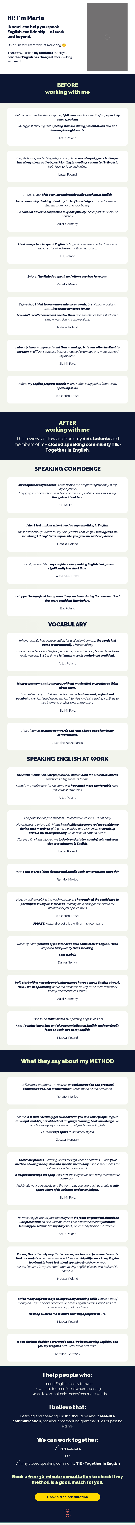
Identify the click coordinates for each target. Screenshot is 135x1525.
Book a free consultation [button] (67, 1497)
